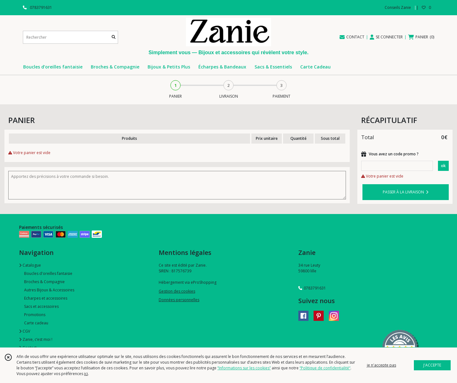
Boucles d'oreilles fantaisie (48, 273)
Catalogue (30, 265)
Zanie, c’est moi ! (35, 339)
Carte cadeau (36, 323)
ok (443, 165)
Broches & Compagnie (44, 281)
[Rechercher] (113, 37)
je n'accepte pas (381, 365)
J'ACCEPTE (432, 365)
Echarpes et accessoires (45, 298)
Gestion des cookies (177, 291)
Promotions (34, 314)
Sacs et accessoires (41, 306)
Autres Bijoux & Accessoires (49, 290)
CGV (24, 331)
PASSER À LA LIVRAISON (405, 192)
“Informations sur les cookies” (244, 368)
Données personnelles (179, 299)
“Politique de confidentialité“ (325, 368)
